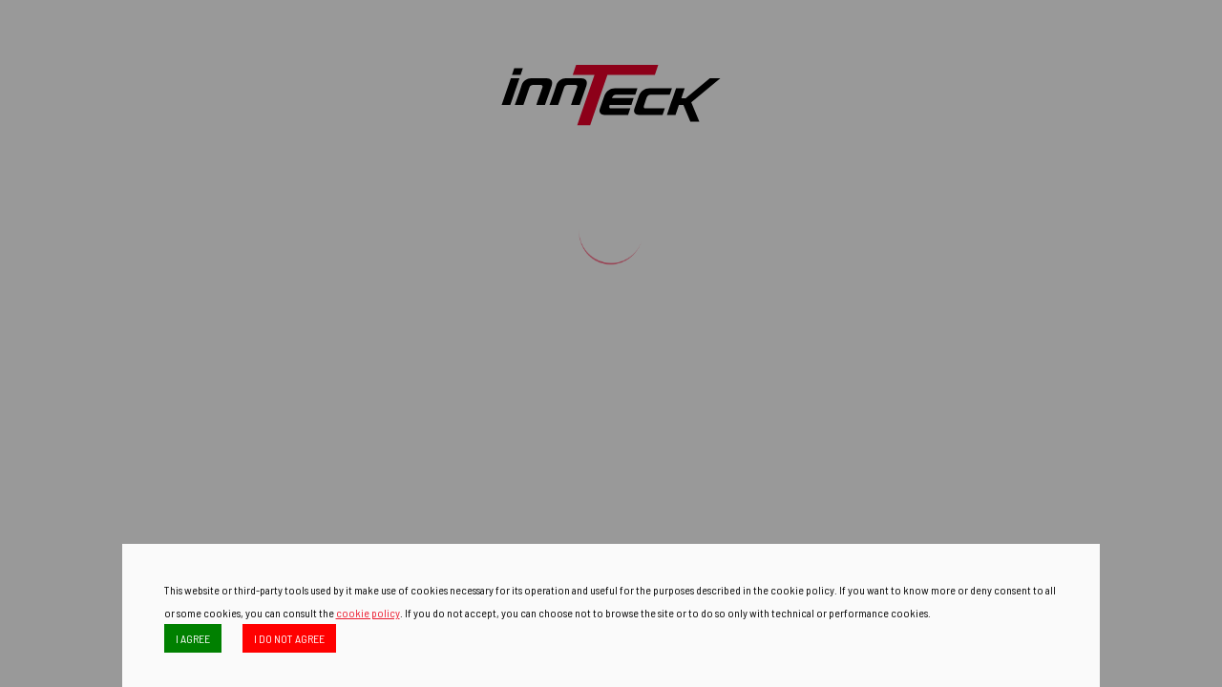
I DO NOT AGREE (289, 638)
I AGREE (193, 638)
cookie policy (368, 612)
